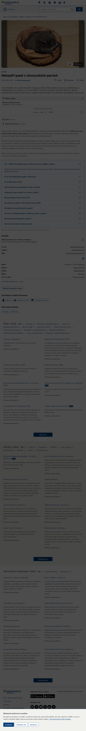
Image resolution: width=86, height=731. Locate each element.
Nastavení (33, 725)
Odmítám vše (21, 725)
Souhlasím (8, 725)
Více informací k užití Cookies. (60, 719)
